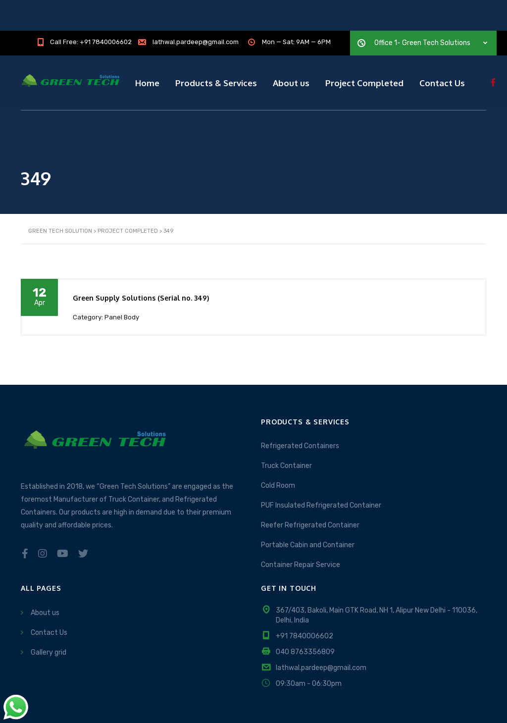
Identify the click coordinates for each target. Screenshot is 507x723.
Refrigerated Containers (300, 411)
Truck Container (286, 430)
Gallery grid (48, 617)
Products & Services (216, 52)
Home (147, 52)
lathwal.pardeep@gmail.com (321, 632)
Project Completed (364, 52)
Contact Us (442, 52)
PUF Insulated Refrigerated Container (321, 470)
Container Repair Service (300, 529)
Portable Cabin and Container (308, 510)
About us (291, 52)
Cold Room (278, 450)
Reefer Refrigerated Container (310, 490)
